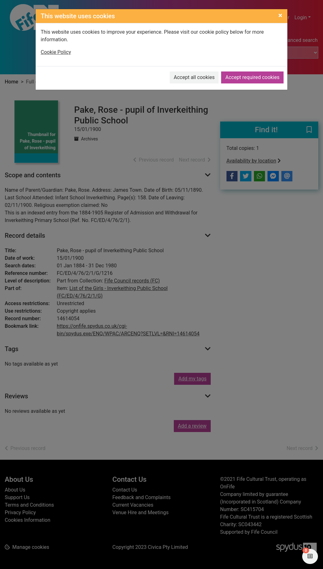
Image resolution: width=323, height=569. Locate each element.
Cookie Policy (56, 52)
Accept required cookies (252, 77)
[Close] (280, 15)
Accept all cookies (194, 77)
